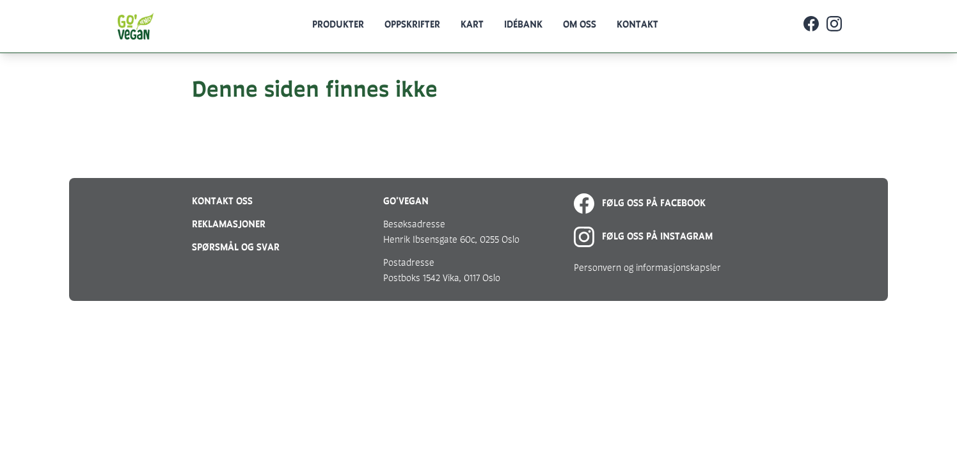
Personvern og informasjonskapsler (647, 267)
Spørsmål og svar (236, 247)
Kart (472, 24)
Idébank (523, 24)
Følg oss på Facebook (640, 203)
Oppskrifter (412, 24)
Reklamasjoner (228, 224)
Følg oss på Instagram (643, 236)
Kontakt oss (222, 201)
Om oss (579, 24)
